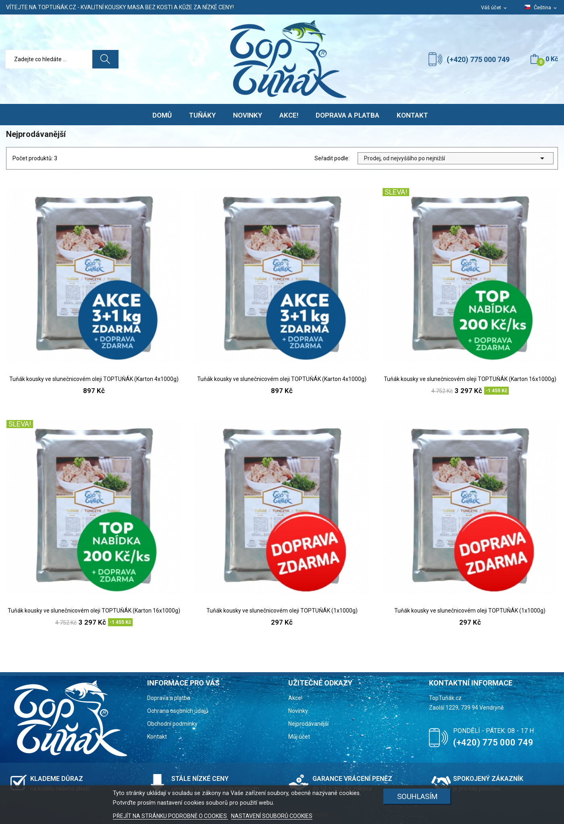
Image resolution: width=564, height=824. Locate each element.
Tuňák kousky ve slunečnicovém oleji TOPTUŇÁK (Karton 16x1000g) (470, 379)
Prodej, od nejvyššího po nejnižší (455, 158)
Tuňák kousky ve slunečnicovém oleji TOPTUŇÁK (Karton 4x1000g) (94, 379)
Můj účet (299, 736)
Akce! (295, 698)
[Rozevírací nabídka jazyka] (541, 7)
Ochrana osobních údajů (177, 711)
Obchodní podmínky (172, 723)
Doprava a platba (168, 698)
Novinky (298, 711)
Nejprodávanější (308, 723)
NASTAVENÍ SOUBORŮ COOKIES (271, 816)
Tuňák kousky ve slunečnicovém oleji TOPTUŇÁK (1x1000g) (282, 610)
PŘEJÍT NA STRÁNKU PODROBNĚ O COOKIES (170, 816)
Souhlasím (417, 796)
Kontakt (157, 736)
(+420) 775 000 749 (478, 59)
